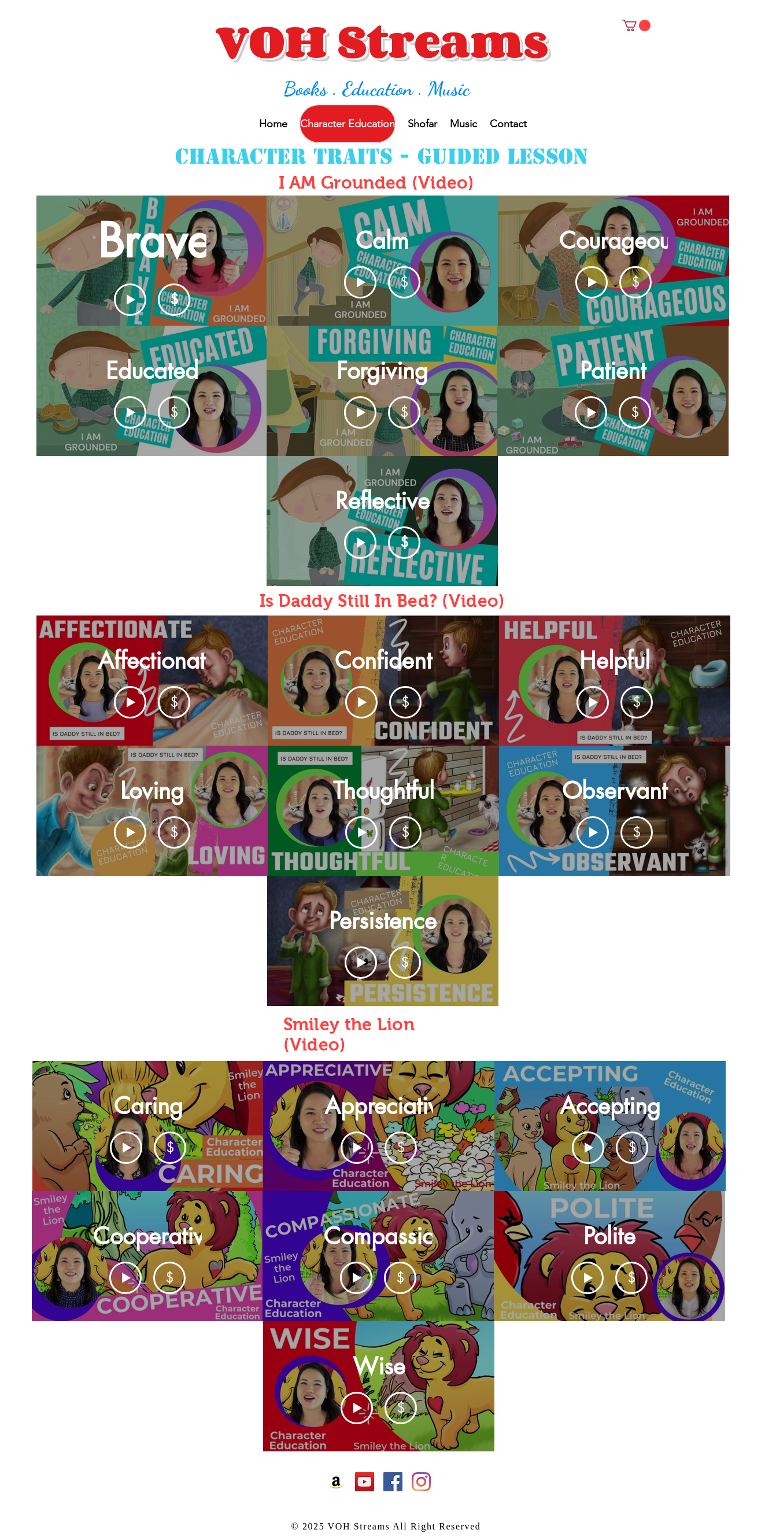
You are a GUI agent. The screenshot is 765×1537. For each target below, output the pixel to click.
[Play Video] (130, 299)
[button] (636, 25)
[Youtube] (364, 1481)
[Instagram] (421, 1481)
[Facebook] (392, 1481)
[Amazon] (336, 1481)
